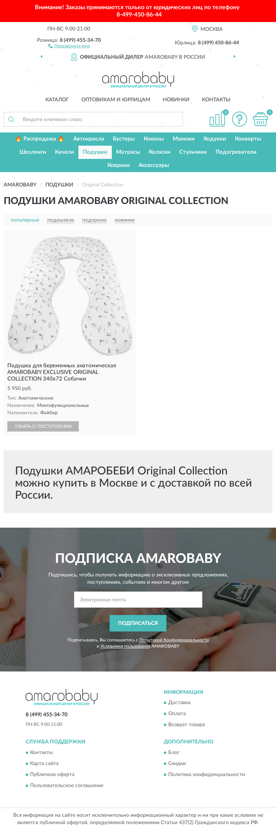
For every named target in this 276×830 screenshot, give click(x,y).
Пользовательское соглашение (66, 785)
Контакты (216, 99)
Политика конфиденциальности (206, 774)
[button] (69, 45)
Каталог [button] (57, 99)
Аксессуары (154, 165)
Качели (64, 152)
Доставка (179, 703)
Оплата (177, 714)
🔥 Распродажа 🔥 (40, 139)
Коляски (159, 152)
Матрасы (128, 152)
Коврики (118, 165)
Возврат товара (186, 725)
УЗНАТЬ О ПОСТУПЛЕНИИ (43, 426)
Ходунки (214, 139)
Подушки (95, 152)
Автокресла (88, 139)
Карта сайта (44, 763)
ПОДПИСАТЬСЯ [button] (138, 623)
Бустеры (124, 139)
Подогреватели (236, 152)
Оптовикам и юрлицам (115, 99)
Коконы (154, 139)
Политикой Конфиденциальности (174, 640)
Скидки (177, 763)
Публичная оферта (52, 774)
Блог (174, 752)
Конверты (248, 139)
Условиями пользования (125, 646)
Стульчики (193, 152)
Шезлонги (32, 152)
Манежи (184, 139)
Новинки (176, 99)
